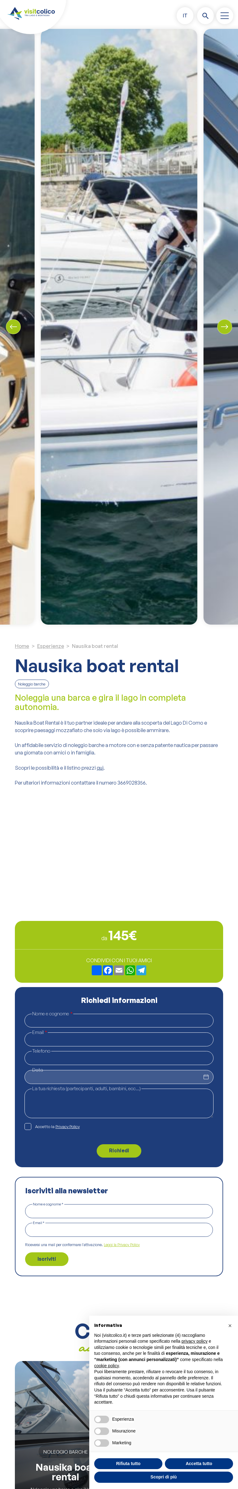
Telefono (41, 1051)
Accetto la (57, 1126)
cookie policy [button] (106, 1365)
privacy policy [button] (195, 1341)
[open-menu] (225, 15)
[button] (185, 15)
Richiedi (119, 1150)
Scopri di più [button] (164, 1476)
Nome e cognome (52, 1013)
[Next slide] (224, 326)
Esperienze (50, 646)
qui (100, 768)
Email (39, 1032)
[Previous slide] (13, 326)
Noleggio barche (32, 683)
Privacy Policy (67, 1126)
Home (22, 646)
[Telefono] (119, 1058)
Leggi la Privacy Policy (122, 1245)
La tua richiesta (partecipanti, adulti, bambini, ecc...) (86, 1088)
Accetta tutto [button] (199, 1463)
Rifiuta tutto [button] (128, 1463)
